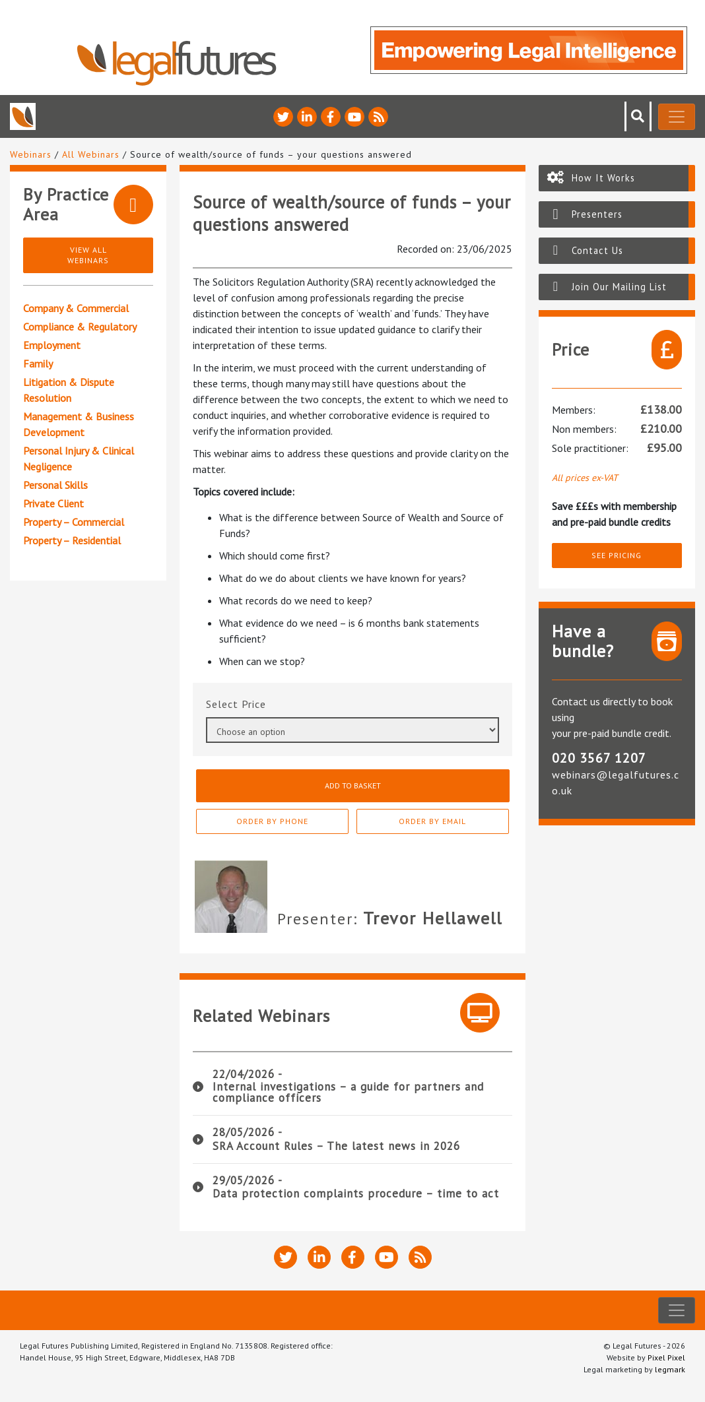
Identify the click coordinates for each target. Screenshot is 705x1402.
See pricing (616, 555)
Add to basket (352, 785)
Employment (52, 345)
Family (38, 363)
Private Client (53, 503)
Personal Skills (55, 485)
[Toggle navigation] (676, 117)
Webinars (30, 154)
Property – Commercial (73, 521)
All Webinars (90, 154)
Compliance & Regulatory (80, 326)
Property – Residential (72, 540)
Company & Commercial (76, 308)
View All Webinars (88, 255)
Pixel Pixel (666, 1357)
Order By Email (445, 821)
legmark (670, 1369)
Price (254, 704)
